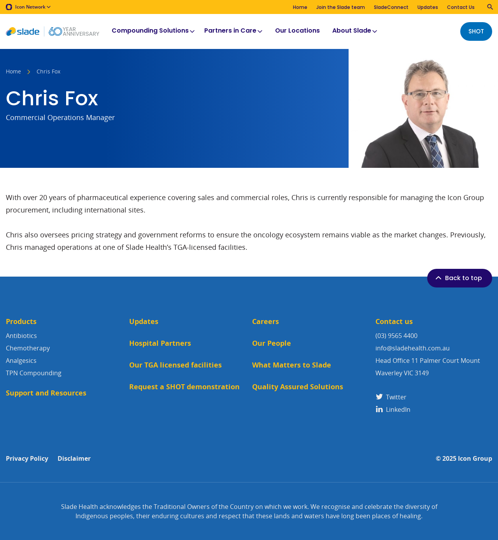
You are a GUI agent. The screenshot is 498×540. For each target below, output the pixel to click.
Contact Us (461, 7)
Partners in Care (234, 31)
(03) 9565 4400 (396, 335)
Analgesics (21, 360)
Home (300, 7)
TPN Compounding (33, 373)
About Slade (355, 31)
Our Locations (297, 31)
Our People (271, 343)
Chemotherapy (28, 348)
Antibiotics (21, 335)
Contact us (394, 321)
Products (21, 321)
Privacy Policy (27, 459)
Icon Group (475, 459)
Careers (265, 321)
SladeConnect (391, 7)
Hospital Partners (160, 343)
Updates (427, 7)
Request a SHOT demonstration (184, 387)
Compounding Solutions (154, 31)
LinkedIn (392, 409)
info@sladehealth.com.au (412, 348)
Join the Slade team (340, 7)
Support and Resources (46, 393)
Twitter (391, 397)
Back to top (458, 277)
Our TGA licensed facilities (175, 365)
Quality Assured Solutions (297, 387)
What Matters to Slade (291, 365)
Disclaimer (74, 459)
